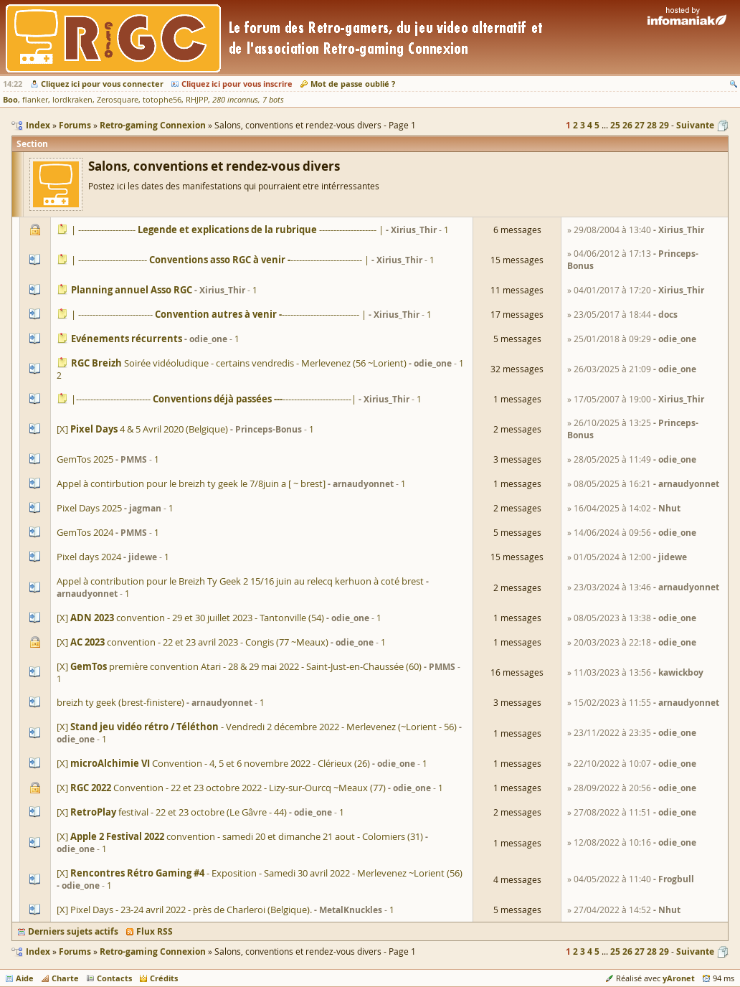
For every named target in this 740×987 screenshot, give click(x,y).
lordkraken (72, 100)
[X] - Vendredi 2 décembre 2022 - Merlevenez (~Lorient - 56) (257, 726)
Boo (10, 99)
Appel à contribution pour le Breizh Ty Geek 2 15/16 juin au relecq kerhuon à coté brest (240, 581)
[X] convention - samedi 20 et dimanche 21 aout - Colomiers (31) (240, 836)
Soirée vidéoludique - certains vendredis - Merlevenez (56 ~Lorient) (239, 362)
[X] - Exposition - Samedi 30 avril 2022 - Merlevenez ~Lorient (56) (260, 872)
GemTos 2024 (85, 532)
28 (652, 125)
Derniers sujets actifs (73, 931)
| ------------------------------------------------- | (220, 259)
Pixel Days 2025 (89, 507)
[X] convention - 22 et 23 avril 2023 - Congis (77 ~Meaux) (192, 642)
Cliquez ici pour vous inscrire (237, 83)
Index (38, 951)
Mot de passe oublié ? (352, 83)
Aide (25, 978)
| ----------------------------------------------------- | (218, 314)
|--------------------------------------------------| (213, 398)
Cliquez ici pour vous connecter (102, 83)
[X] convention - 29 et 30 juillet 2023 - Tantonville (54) (190, 617)
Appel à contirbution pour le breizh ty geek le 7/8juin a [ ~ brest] (191, 483)
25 (615, 125)
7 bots (273, 100)
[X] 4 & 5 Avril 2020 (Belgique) (142, 428)
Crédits (164, 978)
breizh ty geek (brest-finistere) (120, 702)
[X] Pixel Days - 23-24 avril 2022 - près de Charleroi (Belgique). (184, 909)
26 (627, 125)
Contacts (114, 978)
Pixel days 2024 (89, 556)
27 (640, 125)
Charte (65, 978)
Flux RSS (154, 931)
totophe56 (162, 100)
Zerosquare (117, 100)
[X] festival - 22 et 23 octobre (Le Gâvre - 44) (172, 812)
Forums (75, 951)
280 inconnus (235, 100)
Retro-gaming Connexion (153, 951)
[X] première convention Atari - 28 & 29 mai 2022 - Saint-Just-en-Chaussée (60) (239, 666)
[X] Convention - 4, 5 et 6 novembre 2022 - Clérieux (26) (213, 763)
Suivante (695, 125)
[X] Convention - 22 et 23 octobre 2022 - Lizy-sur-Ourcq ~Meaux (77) (221, 787)
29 (664, 125)
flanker (35, 100)
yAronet (679, 978)
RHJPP (197, 100)
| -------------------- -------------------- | (227, 229)
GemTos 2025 (85, 459)
